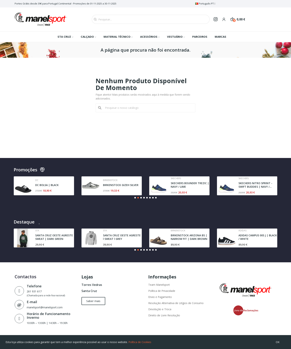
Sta (37, 230)
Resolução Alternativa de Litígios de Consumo (176, 303)
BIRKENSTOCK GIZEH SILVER (120, 185)
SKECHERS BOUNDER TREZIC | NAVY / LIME (190, 185)
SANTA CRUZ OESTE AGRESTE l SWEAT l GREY (122, 237)
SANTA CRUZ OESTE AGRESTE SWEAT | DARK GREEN (54, 237)
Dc (36, 180)
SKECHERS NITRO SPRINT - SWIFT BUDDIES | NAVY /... (255, 185)
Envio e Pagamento (160, 297)
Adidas (242, 230)
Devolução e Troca (159, 309)
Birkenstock (110, 180)
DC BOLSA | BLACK (47, 185)
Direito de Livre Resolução (164, 315)
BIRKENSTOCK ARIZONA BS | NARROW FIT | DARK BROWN (189, 237)
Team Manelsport (159, 284)
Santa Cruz (89, 291)
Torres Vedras (91, 285)
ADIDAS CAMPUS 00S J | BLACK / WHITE (257, 237)
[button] (135, 197)
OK (277, 342)
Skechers (176, 178)
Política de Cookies (139, 342)
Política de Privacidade (161, 291)
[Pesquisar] (147, 107)
